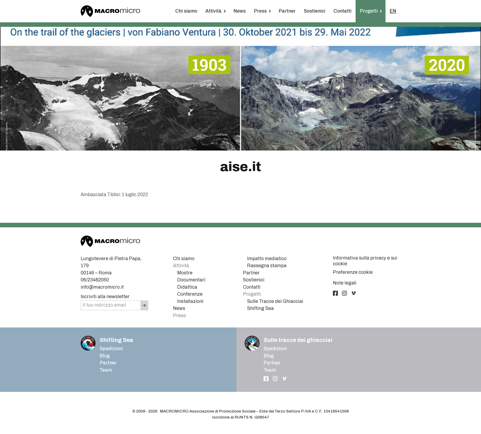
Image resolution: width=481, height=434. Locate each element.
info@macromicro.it (102, 287)
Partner (287, 11)
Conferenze (190, 294)
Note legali (344, 283)
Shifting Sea (260, 308)
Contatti (342, 11)
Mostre (184, 272)
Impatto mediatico (266, 258)
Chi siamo (186, 11)
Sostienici (314, 11)
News (239, 11)
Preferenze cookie (353, 272)
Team (106, 370)
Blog (269, 355)
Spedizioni (111, 348)
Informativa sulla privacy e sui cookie (365, 261)
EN (393, 11)
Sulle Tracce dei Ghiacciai (275, 301)
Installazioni (190, 301)
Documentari (191, 279)
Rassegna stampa (266, 265)
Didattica (187, 287)
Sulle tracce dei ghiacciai (298, 340)
